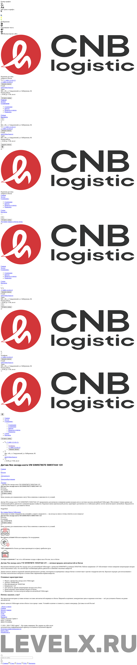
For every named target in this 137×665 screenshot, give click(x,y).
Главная (4, 100)
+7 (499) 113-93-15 (10, 80)
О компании (5, 103)
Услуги (3, 102)
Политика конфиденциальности (11, 629)
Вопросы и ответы (10, 110)
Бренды (7, 108)
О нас (2, 613)
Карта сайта (4, 630)
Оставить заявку (6, 98)
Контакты (4, 117)
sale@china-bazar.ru (7, 87)
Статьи (3, 115)
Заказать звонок (6, 84)
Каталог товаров (6, 610)
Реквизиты (8, 112)
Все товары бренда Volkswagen (11, 512)
